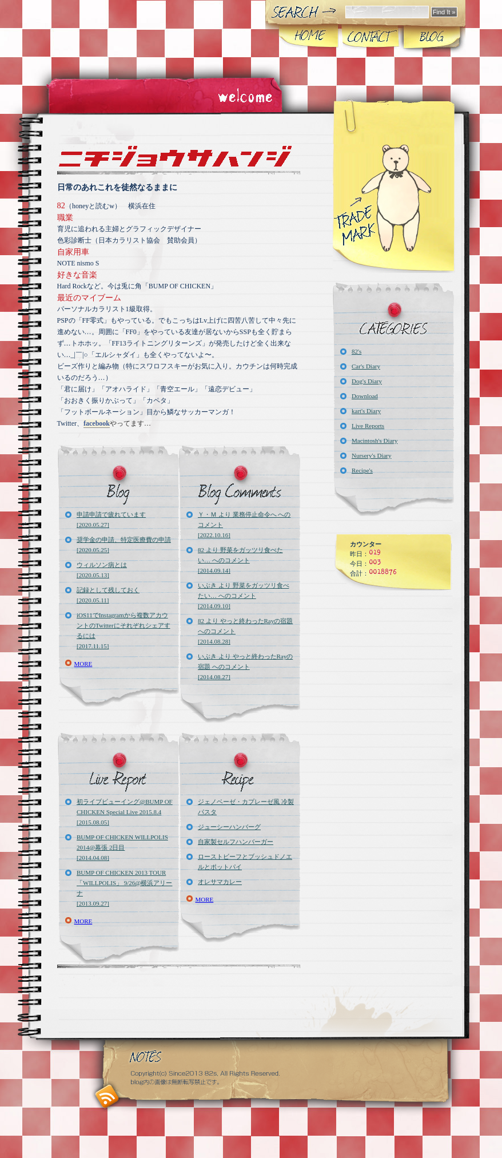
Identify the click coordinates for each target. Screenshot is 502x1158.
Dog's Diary (367, 381)
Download (365, 395)
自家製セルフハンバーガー (235, 841)
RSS (107, 1096)
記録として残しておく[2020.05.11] (108, 595)
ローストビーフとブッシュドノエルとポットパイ (245, 861)
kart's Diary (366, 410)
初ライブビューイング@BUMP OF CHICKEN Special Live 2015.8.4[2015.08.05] (125, 812)
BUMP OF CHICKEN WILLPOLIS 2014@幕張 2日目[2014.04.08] (122, 847)
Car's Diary (366, 366)
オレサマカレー (220, 881)
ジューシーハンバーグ (229, 826)
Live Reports (368, 425)
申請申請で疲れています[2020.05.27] (111, 519)
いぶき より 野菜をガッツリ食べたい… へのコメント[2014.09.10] (243, 595)
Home (309, 37)
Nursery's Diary (372, 455)
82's (356, 351)
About (370, 37)
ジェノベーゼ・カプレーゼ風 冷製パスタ (246, 806)
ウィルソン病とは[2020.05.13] (102, 569)
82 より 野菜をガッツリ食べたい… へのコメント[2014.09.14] (240, 560)
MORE (83, 663)
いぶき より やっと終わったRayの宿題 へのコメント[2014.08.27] (245, 666)
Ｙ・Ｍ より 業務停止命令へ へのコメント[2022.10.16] (244, 524)
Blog (431, 37)
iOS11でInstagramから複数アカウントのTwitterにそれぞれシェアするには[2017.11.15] (123, 630)
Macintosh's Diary (375, 440)
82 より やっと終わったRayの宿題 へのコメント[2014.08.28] (245, 631)
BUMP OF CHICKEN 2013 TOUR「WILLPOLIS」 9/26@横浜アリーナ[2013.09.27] (124, 888)
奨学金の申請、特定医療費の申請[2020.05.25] (124, 544)
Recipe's (362, 470)
